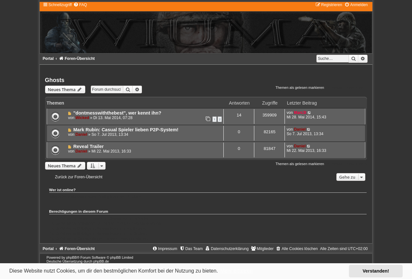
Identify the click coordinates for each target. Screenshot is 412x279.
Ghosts (55, 80)
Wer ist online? (62, 190)
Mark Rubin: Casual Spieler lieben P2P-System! (126, 129)
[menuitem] (80, 5)
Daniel (81, 134)
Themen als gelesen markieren (300, 87)
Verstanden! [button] (376, 271)
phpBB (71, 257)
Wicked (82, 118)
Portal (48, 58)
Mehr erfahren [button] (236, 271)
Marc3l (300, 112)
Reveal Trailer (88, 146)
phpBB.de (101, 261)
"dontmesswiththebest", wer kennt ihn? (117, 113)
